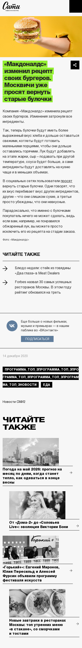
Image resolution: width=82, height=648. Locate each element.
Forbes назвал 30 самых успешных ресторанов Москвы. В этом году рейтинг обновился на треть (43, 287)
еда (46, 384)
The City (11, 6)
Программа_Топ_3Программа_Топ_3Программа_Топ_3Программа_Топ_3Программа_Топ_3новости (41, 377)
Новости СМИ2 (14, 402)
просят (66, 181)
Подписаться (37, 339)
